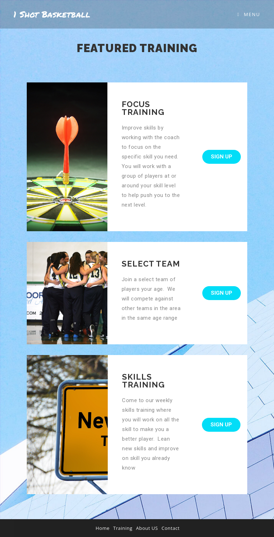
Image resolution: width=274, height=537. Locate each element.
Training (122, 528)
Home (103, 528)
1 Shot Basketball (52, 14)
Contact (171, 528)
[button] (221, 157)
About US (147, 528)
